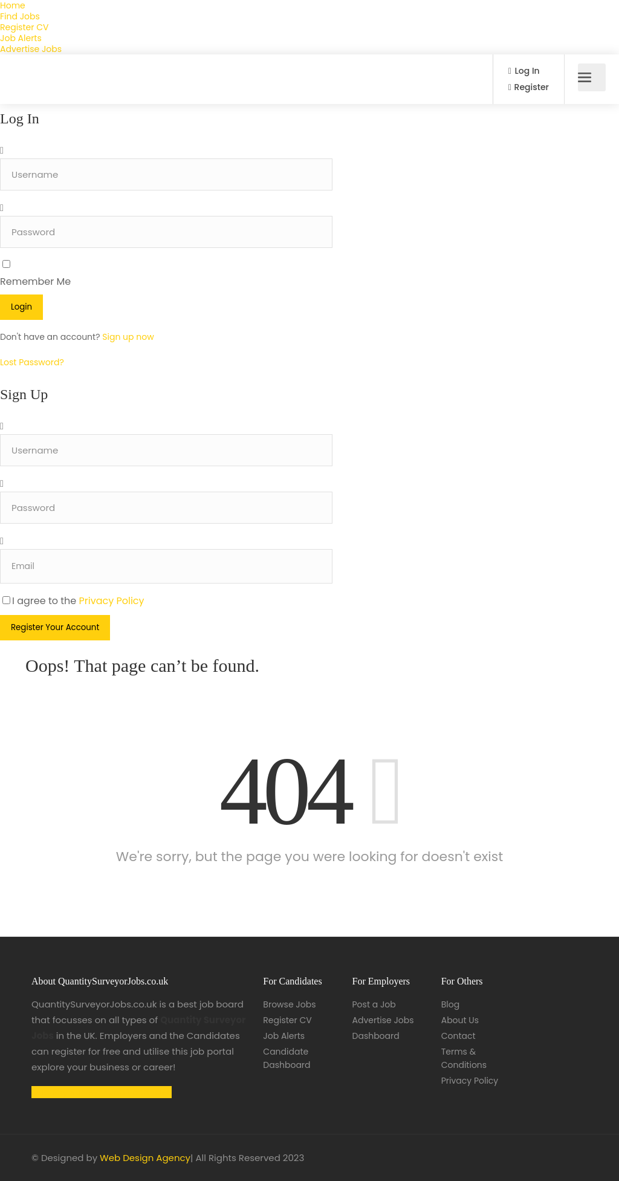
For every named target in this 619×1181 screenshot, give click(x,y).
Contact (458, 1036)
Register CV (24, 27)
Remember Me (35, 281)
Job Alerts (21, 38)
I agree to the (73, 601)
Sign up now (128, 337)
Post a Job (374, 1004)
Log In (524, 71)
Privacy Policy (111, 601)
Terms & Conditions (464, 1058)
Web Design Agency (145, 1157)
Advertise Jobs (31, 49)
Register (528, 87)
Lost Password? (32, 362)
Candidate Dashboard (286, 1058)
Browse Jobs (289, 1004)
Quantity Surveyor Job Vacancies (101, 1092)
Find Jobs (20, 16)
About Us (460, 1020)
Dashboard (376, 1036)
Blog (450, 1004)
